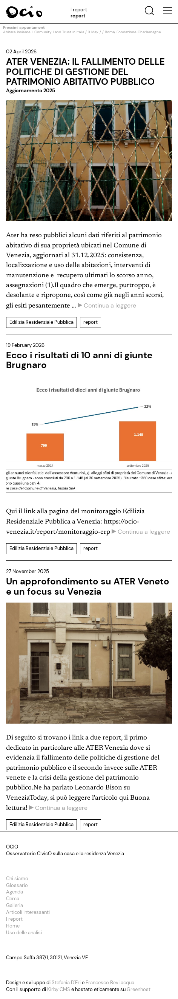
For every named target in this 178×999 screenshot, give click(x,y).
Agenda (14, 892)
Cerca (12, 898)
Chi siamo (17, 878)
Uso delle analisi (24, 932)
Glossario (17, 885)
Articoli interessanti (28, 912)
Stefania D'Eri (67, 982)
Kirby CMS (59, 989)
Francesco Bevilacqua (110, 982)
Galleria (14, 905)
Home (13, 926)
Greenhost (139, 989)
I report (14, 919)
